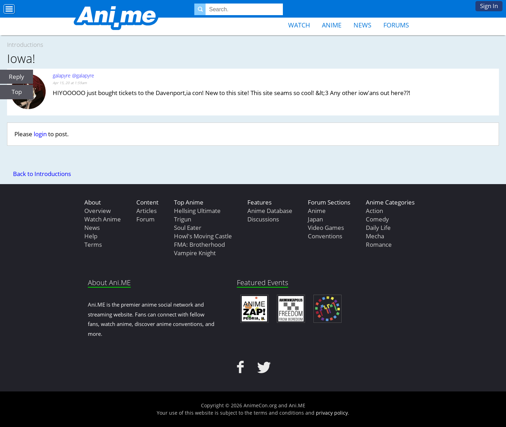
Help (90, 236)
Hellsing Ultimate (197, 211)
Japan (315, 219)
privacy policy (332, 412)
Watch (299, 25)
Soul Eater (187, 228)
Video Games (326, 228)
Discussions (263, 219)
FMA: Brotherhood (199, 244)
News (362, 25)
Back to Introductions (42, 174)
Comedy (377, 219)
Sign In (489, 6)
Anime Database (269, 211)
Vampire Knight (195, 253)
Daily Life (378, 228)
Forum (145, 219)
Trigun (182, 219)
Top (17, 92)
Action (374, 211)
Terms (93, 244)
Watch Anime (102, 219)
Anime (332, 25)
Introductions (25, 44)
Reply (16, 77)
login (40, 134)
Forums (396, 25)
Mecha (375, 236)
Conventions (325, 236)
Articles (146, 211)
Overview (97, 211)
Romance (379, 244)
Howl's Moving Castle (203, 236)
